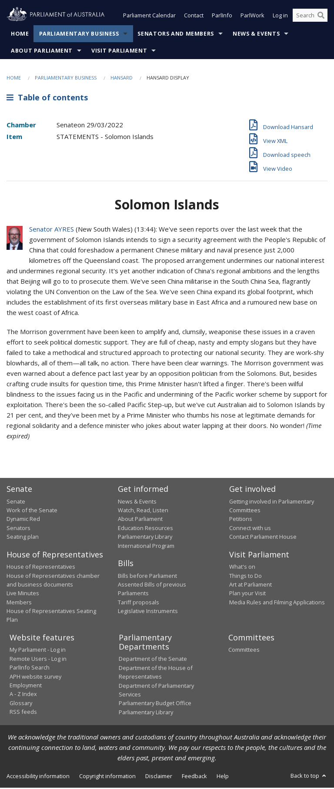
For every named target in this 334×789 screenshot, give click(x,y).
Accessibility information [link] (38, 777)
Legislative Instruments (148, 612)
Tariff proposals (138, 603)
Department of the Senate (153, 660)
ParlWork (252, 16)
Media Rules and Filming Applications (277, 603)
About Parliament (42, 51)
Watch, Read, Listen (143, 511)
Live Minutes (23, 594)
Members (19, 603)
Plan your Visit (247, 594)
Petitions (240, 520)
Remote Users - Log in (38, 659)
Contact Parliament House (263, 537)
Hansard (121, 78)
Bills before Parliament (147, 576)
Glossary (21, 704)
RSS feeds (23, 712)
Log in (280, 16)
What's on (242, 567)
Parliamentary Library (145, 537)
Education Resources (145, 529)
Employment (26, 686)
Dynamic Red (23, 520)
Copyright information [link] (107, 777)
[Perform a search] (320, 16)
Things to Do (245, 576)
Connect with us (250, 529)
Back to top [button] (309, 776)
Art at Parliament (250, 585)
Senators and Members (175, 34)
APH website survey (35, 677)
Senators (18, 529)
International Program (146, 546)
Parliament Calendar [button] (149, 16)
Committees (244, 651)
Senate (16, 502)
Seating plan (23, 537)
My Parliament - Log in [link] (38, 651)
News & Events (256, 34)
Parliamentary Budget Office (155, 704)
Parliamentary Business (79, 34)
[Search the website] (310, 16)
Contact (194, 16)
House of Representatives (41, 567)
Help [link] (223, 777)
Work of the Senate (32, 511)
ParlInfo (222, 16)
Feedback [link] (194, 777)
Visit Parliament (119, 51)
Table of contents (47, 98)
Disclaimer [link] (158, 777)
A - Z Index (23, 695)
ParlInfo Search (30, 668)
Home (20, 34)
